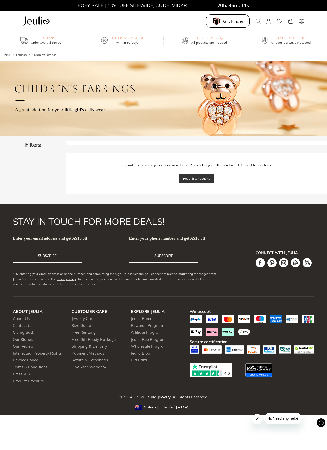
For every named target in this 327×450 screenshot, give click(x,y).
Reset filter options (196, 178)
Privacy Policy (25, 360)
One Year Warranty (89, 367)
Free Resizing (84, 332)
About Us (21, 318)
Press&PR (21, 374)
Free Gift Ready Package (94, 339)
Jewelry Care (83, 318)
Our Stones (23, 339)
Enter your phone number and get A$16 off (167, 238)
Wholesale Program (149, 346)
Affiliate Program (146, 332)
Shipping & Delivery (89, 346)
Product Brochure (28, 381)
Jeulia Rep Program (148, 339)
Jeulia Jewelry (158, 397)
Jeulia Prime (141, 318)
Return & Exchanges (90, 360)
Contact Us (22, 325)
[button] (163, 407)
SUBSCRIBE (47, 256)
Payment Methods (88, 353)
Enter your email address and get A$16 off (50, 238)
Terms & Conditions (30, 367)
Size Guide (81, 325)
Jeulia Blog (140, 353)
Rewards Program (147, 325)
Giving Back (23, 332)
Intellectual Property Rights (37, 353)
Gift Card (139, 360)
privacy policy (66, 279)
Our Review (23, 346)
